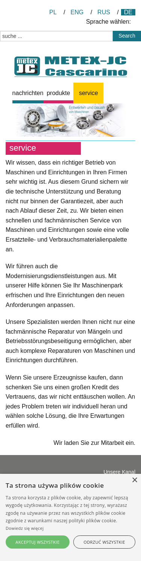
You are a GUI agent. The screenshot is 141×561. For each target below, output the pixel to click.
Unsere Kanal (119, 472)
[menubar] (73, 93)
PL (53, 12)
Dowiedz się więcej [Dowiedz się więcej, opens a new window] (25, 528)
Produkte (58, 93)
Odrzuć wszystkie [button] (104, 542)
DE (128, 12)
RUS (103, 12)
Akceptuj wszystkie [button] (37, 542)
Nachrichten (28, 93)
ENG (77, 12)
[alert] (70, 517)
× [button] (134, 480)
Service (88, 93)
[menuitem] (28, 93)
